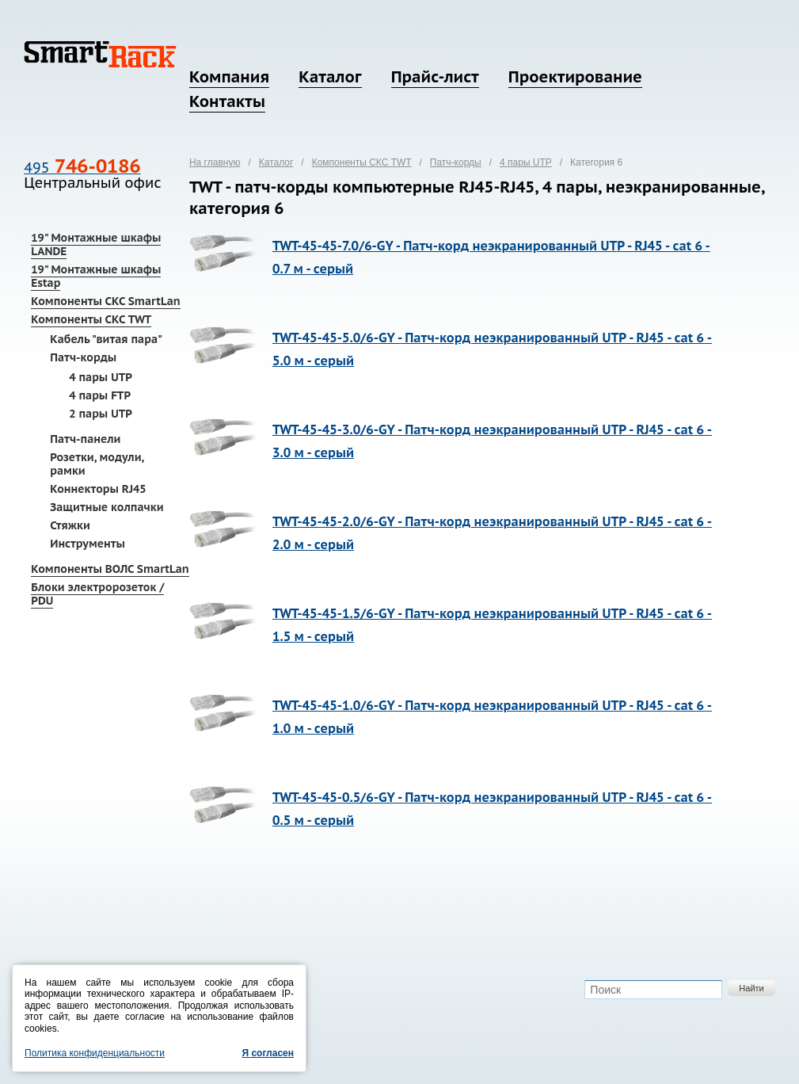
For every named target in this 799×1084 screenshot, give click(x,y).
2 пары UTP (100, 413)
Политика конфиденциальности (95, 1053)
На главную (214, 162)
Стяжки (70, 525)
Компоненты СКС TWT (91, 319)
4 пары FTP (100, 395)
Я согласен (268, 1053)
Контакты (227, 101)
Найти (751, 988)
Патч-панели (85, 439)
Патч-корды (83, 357)
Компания (229, 77)
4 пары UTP (100, 377)
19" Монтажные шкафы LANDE (96, 244)
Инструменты (87, 543)
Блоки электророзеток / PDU (97, 594)
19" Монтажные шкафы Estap (96, 276)
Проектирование (575, 77)
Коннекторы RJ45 (98, 489)
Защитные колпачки (106, 507)
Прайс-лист (435, 77)
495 (82, 167)
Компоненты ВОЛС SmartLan (110, 569)
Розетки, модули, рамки (96, 464)
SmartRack (100, 54)
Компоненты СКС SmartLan (105, 301)
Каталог (330, 77)
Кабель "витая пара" (106, 339)
